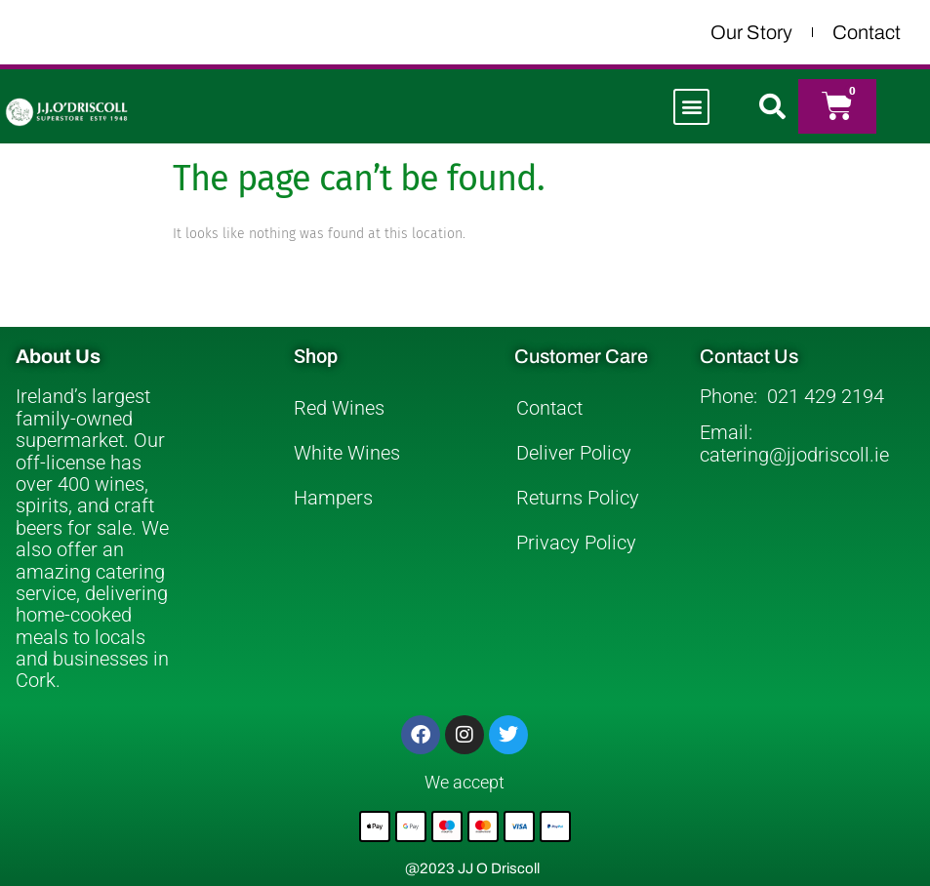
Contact (866, 32)
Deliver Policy (573, 452)
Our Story (751, 32)
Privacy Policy (576, 542)
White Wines (347, 452)
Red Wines (339, 408)
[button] (691, 107)
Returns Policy (577, 497)
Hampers (333, 497)
